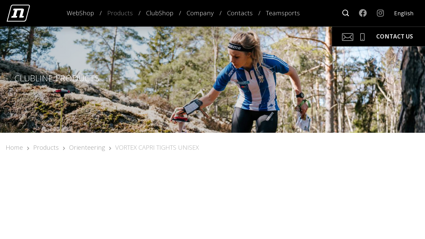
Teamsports (283, 13)
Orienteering (87, 147)
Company (200, 13)
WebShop (80, 13)
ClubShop (159, 13)
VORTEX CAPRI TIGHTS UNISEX (157, 147)
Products (120, 13)
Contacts (240, 13)
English (403, 13)
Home (14, 147)
